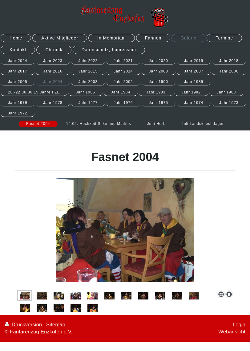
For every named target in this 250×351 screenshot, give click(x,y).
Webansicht (231, 332)
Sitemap (55, 325)
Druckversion (24, 325)
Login (239, 325)
